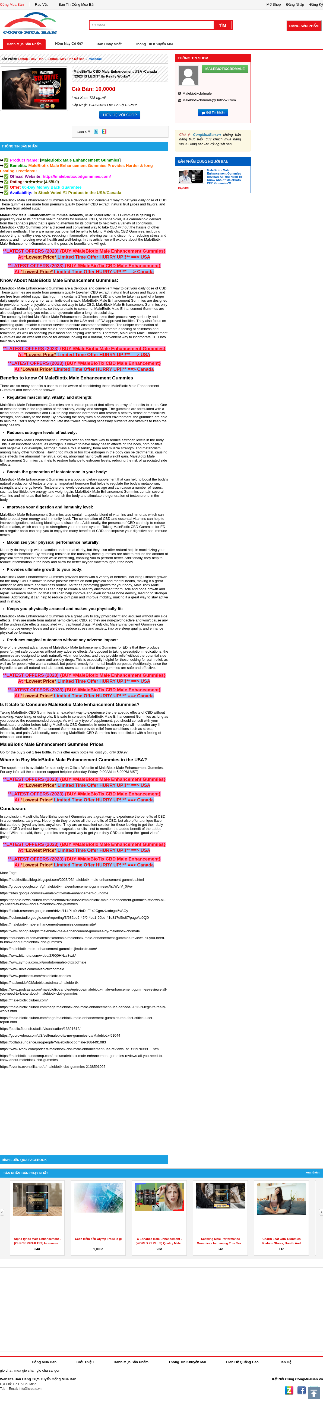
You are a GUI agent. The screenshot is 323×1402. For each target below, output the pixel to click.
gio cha (5, 1370)
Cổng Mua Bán (12, 4)
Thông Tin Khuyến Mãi (154, 44)
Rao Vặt (41, 4)
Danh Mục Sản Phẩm (24, 44)
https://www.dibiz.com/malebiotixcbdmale (32, 969)
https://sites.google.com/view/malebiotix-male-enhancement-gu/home (54, 893)
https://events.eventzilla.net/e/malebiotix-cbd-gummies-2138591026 (53, 1067)
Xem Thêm (312, 1172)
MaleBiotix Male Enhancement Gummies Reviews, (42, 215)
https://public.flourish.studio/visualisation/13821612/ (40, 1029)
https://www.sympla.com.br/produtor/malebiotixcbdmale (43, 962)
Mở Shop (274, 4)
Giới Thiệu (85, 1362)
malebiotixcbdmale (197, 93)
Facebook (301, 1390)
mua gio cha (24, 1370)
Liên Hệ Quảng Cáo (242, 1362)
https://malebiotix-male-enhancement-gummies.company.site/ (48, 924)
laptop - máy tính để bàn (66, 58)
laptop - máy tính (30, 58)
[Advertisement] (84, 1109)
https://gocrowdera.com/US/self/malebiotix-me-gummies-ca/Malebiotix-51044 (60, 1035)
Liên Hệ (284, 1362)
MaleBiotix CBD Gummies (114, 215)
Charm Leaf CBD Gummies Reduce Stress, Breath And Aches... (281, 1243)
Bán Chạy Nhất (109, 44)
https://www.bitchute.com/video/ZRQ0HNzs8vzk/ (38, 955)
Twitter (96, 131)
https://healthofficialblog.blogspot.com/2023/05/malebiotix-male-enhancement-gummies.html (72, 880)
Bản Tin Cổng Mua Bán (77, 4)
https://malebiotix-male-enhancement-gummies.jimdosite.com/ (48, 949)
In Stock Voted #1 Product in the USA (69, 192)
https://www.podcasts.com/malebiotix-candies (35, 976)
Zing (104, 131)
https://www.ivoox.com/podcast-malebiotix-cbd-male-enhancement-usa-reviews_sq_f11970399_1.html (79, 1049)
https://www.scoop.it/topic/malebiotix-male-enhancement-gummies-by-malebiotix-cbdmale (70, 931)
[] (80, 160)
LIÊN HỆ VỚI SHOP (120, 115)
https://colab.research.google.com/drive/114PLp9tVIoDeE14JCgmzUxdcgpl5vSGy (64, 911)
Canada (113, 192)
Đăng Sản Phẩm (304, 26)
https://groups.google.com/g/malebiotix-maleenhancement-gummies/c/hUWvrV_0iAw (66, 886)
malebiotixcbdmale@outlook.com (209, 100)
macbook (95, 58)
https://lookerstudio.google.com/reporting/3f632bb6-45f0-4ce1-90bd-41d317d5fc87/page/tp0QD (74, 918)
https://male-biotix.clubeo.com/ (24, 1000)
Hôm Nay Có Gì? (69, 43)
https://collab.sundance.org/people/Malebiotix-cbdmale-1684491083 (53, 1042)
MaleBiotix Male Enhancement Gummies (32, 200)
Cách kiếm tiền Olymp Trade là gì (98, 1238)
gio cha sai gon (48, 1370)
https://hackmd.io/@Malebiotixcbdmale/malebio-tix (39, 983)
